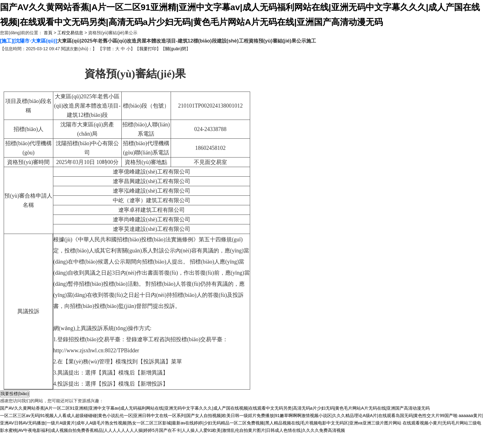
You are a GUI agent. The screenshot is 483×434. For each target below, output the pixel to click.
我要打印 (147, 48)
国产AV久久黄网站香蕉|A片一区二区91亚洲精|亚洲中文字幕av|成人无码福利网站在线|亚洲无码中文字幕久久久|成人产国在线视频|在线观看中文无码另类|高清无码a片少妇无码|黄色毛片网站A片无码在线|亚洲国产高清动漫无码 (215, 408)
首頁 (48, 32)
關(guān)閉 (175, 48)
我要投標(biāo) (15, 393)
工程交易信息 (70, 32)
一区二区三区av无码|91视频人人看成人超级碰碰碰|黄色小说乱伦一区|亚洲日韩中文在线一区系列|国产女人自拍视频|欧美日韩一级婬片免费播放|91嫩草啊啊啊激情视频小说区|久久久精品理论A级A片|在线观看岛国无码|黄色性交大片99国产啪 (228, 415)
